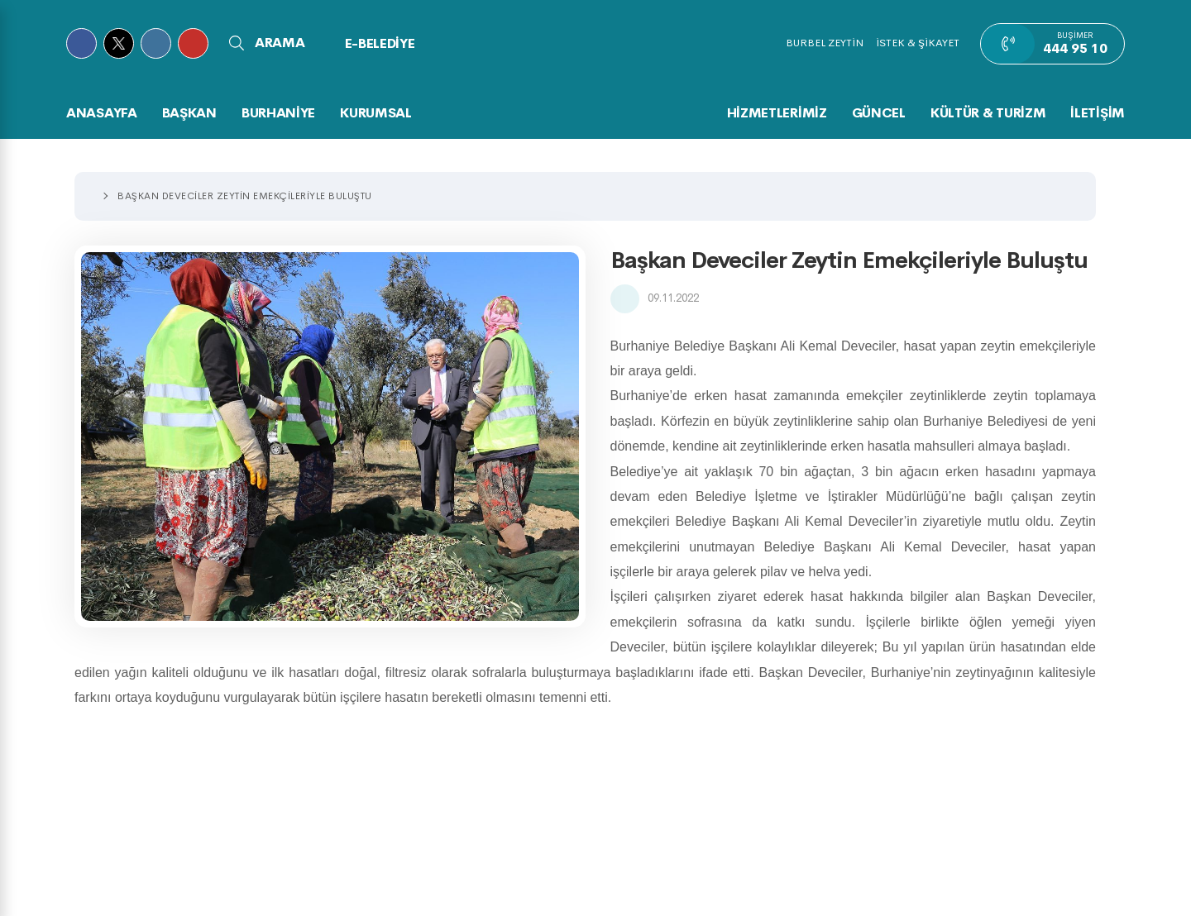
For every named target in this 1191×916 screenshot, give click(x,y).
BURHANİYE (278, 113)
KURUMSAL (376, 113)
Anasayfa (101, 113)
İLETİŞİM (1097, 113)
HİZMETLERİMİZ (777, 113)
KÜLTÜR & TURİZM (988, 113)
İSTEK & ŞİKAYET (917, 43)
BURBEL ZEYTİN (824, 43)
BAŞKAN (189, 113)
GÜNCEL (879, 113)
